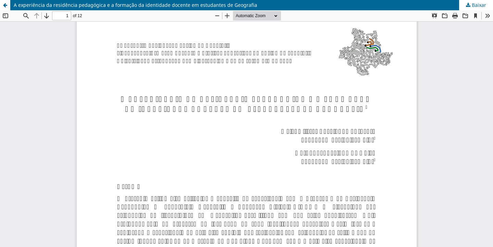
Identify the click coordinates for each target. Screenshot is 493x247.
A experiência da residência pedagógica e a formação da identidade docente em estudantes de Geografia (135, 5)
